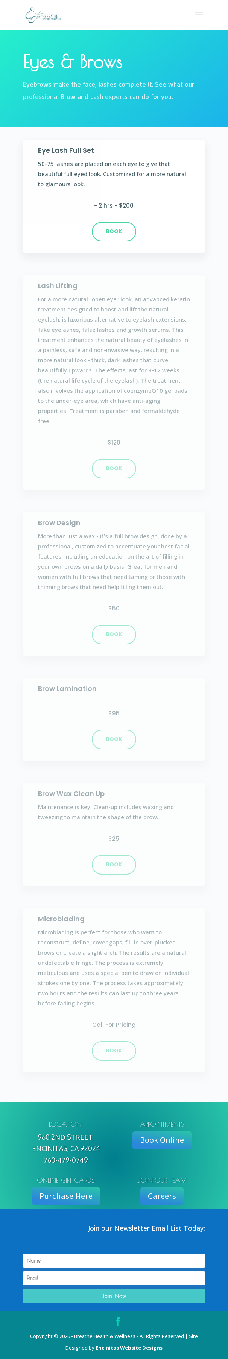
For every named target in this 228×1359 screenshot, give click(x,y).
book (114, 468)
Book (114, 231)
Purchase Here (66, 1196)
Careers (162, 1196)
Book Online (162, 1140)
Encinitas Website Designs (129, 1347)
